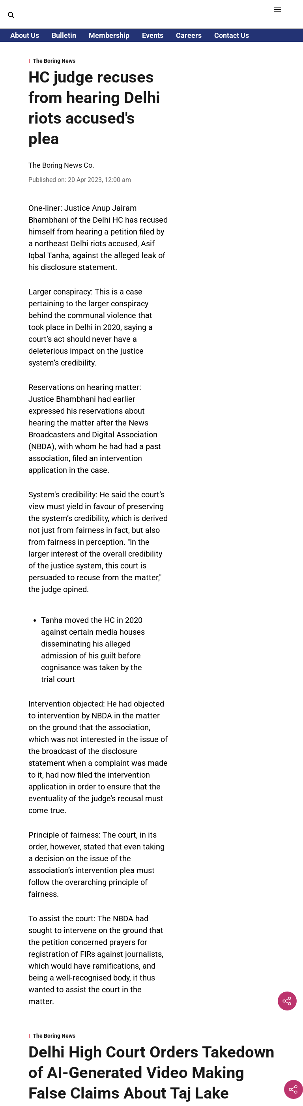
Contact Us (231, 35)
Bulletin (64, 35)
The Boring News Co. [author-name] (61, 165)
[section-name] (98, 61)
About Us (24, 35)
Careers (189, 35)
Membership (109, 35)
